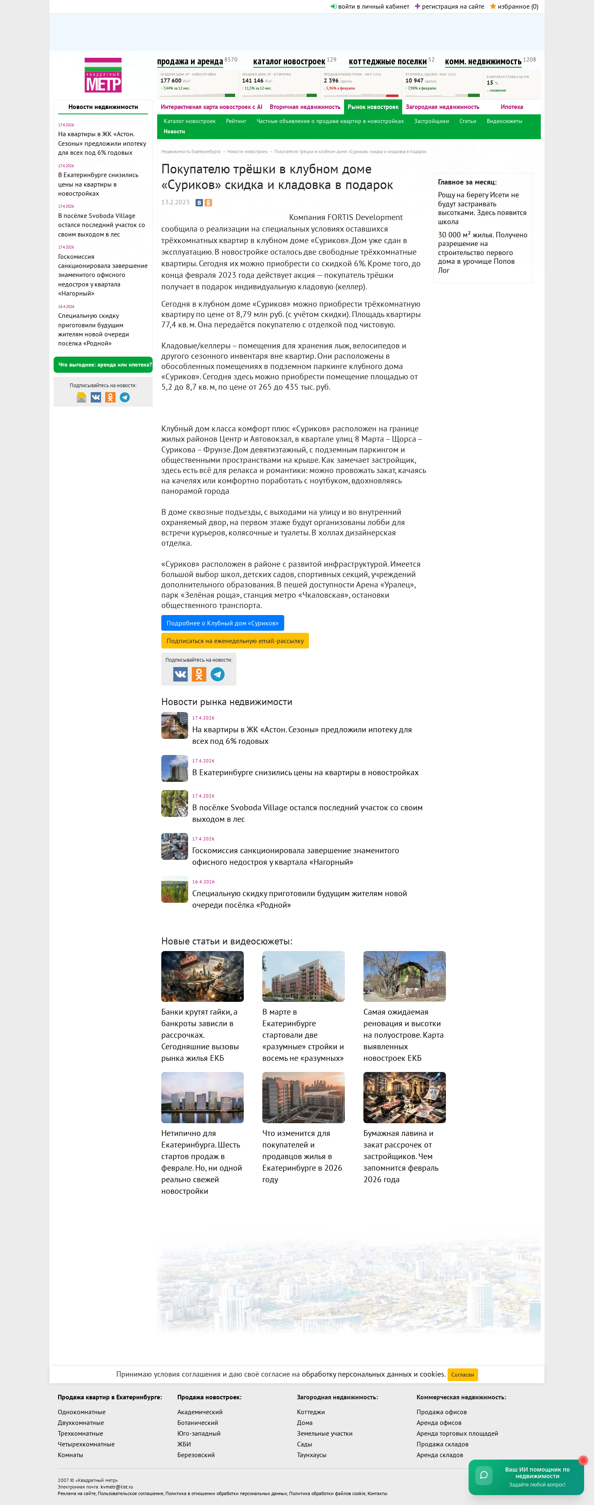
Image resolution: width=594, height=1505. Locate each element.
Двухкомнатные (81, 1422)
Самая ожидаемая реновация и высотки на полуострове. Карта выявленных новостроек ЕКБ (403, 1034)
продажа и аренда (190, 61)
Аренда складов (440, 1455)
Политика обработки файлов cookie (327, 1493)
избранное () (514, 6)
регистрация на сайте (449, 6)
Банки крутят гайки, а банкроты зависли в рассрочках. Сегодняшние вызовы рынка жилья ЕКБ (200, 1034)
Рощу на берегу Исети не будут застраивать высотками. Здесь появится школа (482, 208)
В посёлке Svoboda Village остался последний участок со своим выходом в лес (101, 224)
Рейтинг (236, 121)
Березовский (196, 1455)
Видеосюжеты (504, 121)
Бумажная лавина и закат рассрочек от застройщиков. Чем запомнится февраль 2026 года (400, 1156)
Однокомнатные (82, 1412)
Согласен (462, 1374)
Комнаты (70, 1455)
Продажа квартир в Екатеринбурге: (110, 1397)
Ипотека (512, 107)
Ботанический (197, 1422)
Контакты (377, 1493)
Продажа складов (443, 1444)
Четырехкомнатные (86, 1444)
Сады (304, 1444)
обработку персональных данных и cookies (373, 1374)
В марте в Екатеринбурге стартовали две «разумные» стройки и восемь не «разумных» (303, 1034)
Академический (200, 1412)
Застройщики (431, 121)
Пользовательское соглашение (130, 1493)
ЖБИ (184, 1444)
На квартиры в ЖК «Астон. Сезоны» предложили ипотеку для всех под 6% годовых (102, 143)
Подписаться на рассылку (235, 641)
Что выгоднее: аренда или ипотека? (105, 364)
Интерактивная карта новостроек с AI (211, 107)
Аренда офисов (439, 1422)
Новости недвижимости (103, 106)
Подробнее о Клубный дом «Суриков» (223, 623)
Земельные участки (325, 1433)
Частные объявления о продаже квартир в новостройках (330, 121)
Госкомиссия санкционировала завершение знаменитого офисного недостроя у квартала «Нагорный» (103, 275)
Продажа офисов (442, 1412)
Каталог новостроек (190, 121)
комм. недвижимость (483, 61)
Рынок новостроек (373, 107)
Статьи (468, 121)
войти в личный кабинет (370, 6)
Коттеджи (311, 1412)
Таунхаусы (312, 1455)
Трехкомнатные (80, 1433)
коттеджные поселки (388, 61)
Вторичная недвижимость (305, 107)
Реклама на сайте (77, 1493)
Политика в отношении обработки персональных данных (226, 1493)
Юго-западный (199, 1433)
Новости (174, 131)
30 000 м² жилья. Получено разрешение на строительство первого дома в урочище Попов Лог (483, 252)
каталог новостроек (289, 61)
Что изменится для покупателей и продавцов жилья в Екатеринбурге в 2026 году (302, 1156)
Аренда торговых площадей (457, 1433)
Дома (305, 1422)
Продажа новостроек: (209, 1397)
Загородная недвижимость (442, 107)
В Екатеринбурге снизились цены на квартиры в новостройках (98, 183)
